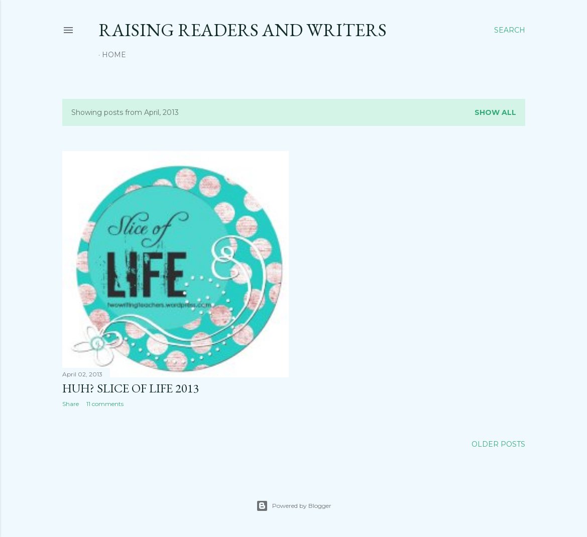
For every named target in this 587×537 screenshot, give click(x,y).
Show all (495, 112)
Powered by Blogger (293, 506)
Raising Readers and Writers (242, 30)
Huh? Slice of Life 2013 (130, 388)
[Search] (509, 30)
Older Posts (498, 444)
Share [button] (70, 404)
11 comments (105, 404)
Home (114, 54)
